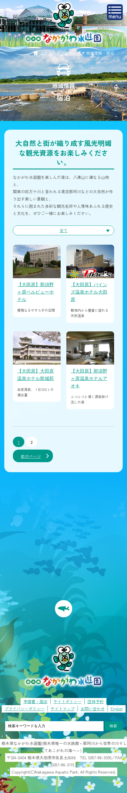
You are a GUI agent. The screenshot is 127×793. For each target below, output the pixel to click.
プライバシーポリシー (25, 708)
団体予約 (96, 701)
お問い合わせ (93, 708)
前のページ (31, 456)
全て (63, 230)
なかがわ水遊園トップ (60, 53)
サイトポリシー (67, 701)
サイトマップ (63, 708)
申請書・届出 (35, 701)
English (117, 708)
